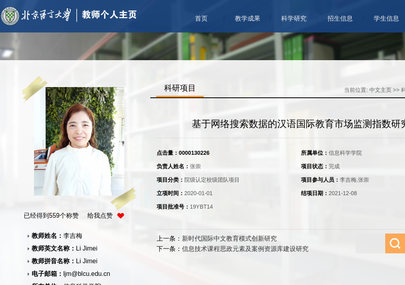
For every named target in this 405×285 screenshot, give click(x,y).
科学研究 (294, 18)
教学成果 (247, 18)
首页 (201, 18)
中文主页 (380, 90)
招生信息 (340, 18)
